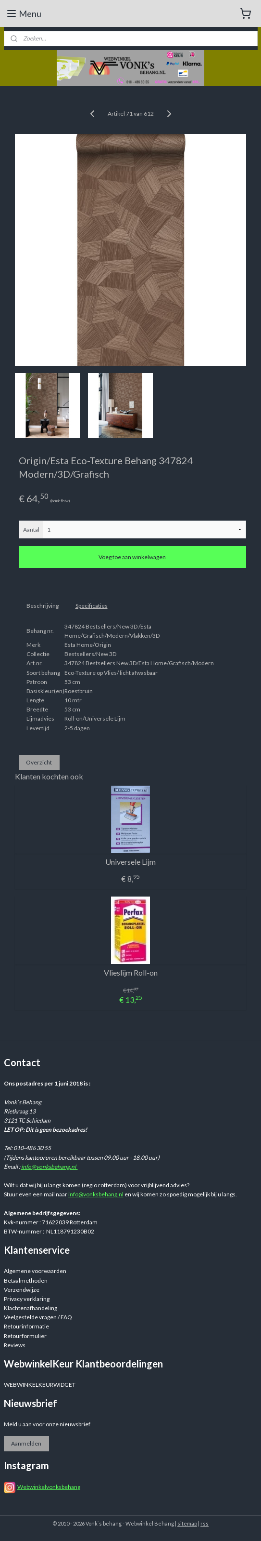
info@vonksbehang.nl (49, 1166)
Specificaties (91, 605)
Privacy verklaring (27, 1298)
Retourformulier (25, 1336)
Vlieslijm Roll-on (131, 972)
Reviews (14, 1345)
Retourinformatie (26, 1326)
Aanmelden (26, 1443)
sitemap (187, 1523)
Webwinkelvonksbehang (48, 1486)
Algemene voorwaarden (35, 1270)
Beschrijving (42, 605)
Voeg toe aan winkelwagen (132, 557)
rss (204, 1523)
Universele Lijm (130, 861)
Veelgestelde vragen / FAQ (38, 1317)
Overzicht (39, 761)
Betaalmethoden (26, 1280)
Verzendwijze (21, 1289)
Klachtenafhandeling (30, 1308)
